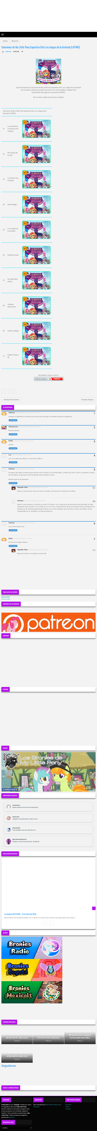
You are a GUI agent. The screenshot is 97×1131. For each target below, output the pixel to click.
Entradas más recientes (11, 399)
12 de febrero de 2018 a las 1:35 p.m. (24, 441)
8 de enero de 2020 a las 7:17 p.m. (21, 455)
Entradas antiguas (87, 399)
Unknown (12, 413)
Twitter (67, 1107)
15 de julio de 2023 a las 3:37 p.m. (38, 487)
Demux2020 (16, 828)
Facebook (68, 1104)
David (10, 538)
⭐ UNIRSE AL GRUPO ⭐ (10, 789)
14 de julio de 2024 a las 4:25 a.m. (38, 549)
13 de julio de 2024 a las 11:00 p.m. (23, 538)
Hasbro (12, 1117)
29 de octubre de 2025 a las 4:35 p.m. (34, 500)
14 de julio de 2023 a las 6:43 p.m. (25, 469)
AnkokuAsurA (13, 427)
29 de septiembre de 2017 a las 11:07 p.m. (27, 413)
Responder (13, 420)
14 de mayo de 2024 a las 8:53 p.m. (25, 523)
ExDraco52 (15, 817)
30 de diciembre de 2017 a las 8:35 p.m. (29, 427)
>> (25, 122)
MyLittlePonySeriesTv (19, 839)
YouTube (68, 1109)
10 (22, 51)
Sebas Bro (36, 1107)
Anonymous (16, 805)
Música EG (15, 41)
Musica (5, 41)
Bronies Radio (5, 599)
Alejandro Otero (22, 487)
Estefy (11, 441)
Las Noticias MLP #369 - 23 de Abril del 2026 (20, 914)
